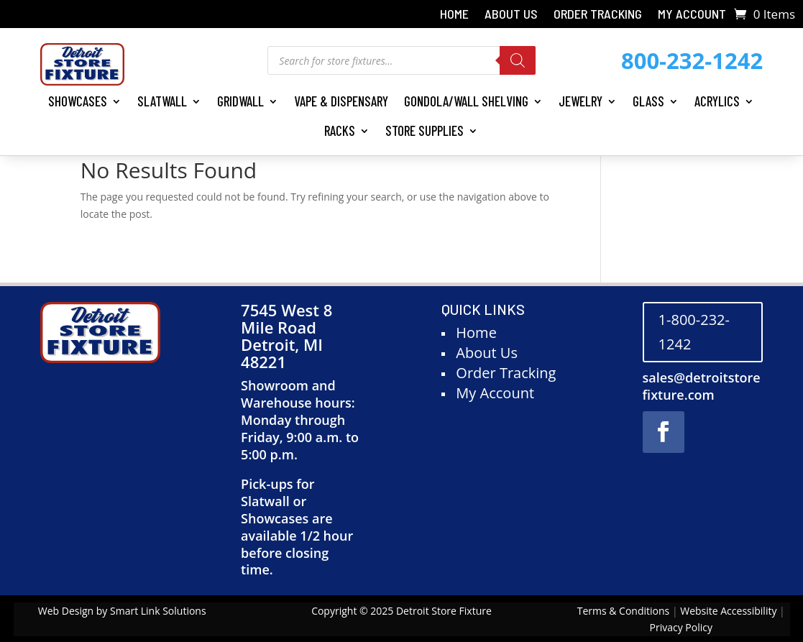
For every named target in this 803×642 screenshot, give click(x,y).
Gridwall (240, 101)
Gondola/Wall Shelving (466, 101)
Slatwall (162, 101)
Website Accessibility (728, 611)
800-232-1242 (692, 60)
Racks (339, 130)
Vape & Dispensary (341, 101)
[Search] (518, 60)
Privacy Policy (681, 627)
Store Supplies (424, 130)
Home (454, 15)
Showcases (77, 101)
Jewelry (580, 101)
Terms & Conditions (623, 611)
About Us (511, 15)
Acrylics (717, 101)
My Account (692, 15)
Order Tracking (598, 15)
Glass (648, 101)
